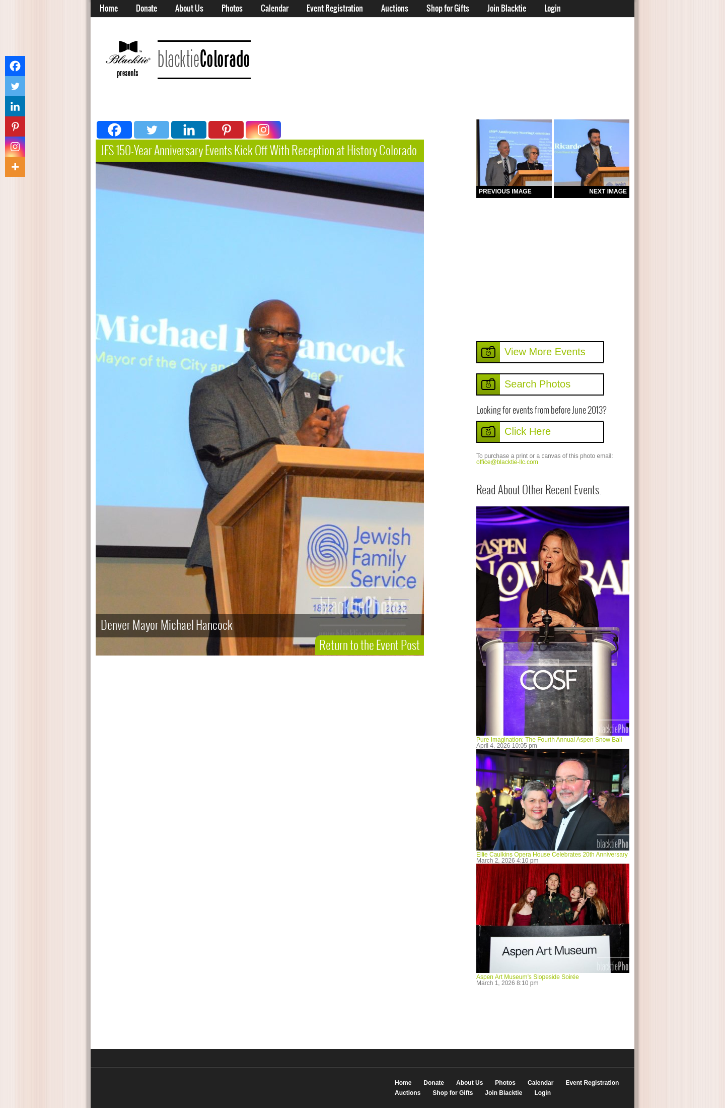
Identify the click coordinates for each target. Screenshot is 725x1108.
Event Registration (335, 8)
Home (109, 8)
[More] (15, 167)
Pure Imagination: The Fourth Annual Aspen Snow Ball (549, 739)
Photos (232, 8)
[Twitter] (151, 130)
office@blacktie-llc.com (507, 462)
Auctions (394, 8)
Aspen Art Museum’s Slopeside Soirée (527, 977)
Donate (146, 8)
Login (552, 8)
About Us (189, 8)
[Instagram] (263, 130)
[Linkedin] (188, 130)
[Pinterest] (226, 130)
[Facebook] (114, 130)
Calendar (274, 8)
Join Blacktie (506, 8)
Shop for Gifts (447, 8)
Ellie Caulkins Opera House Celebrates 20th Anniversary (552, 854)
